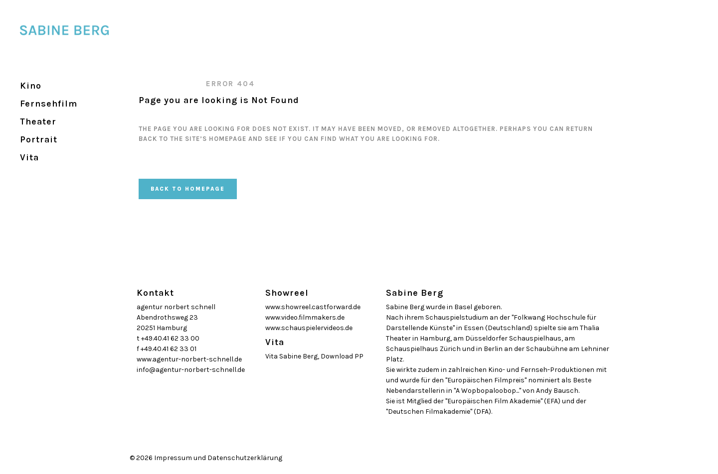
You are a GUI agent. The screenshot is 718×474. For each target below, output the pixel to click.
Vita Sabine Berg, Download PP (314, 356)
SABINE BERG (167, 83)
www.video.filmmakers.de (305, 317)
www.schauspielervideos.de (309, 328)
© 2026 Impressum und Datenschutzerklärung (206, 458)
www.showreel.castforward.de (312, 307)
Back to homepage (188, 189)
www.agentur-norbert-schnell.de (189, 359)
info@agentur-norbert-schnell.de (191, 369)
